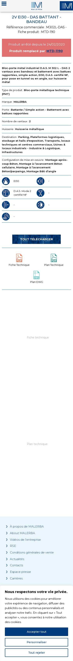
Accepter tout (36, 631)
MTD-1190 (55, 51)
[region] (36, 623)
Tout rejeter (36, 652)
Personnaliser (37, 642)
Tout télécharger (36, 239)
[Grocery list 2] (36, 451)
